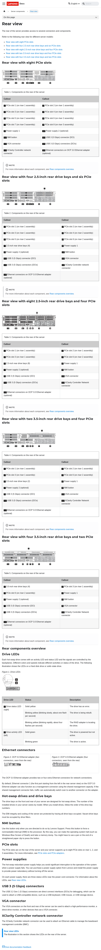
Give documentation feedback (16, 947)
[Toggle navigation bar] (4, 4)
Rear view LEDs (19, 880)
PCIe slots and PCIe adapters (51, 853)
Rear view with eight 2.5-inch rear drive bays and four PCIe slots (34, 50)
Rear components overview (62, 169)
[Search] (90, 4)
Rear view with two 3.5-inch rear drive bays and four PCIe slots (33, 53)
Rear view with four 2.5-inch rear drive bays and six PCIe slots (33, 46)
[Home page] (4, 11)
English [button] (73, 4)
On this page (9, 17)
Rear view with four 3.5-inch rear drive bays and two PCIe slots (33, 57)
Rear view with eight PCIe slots (19, 42)
